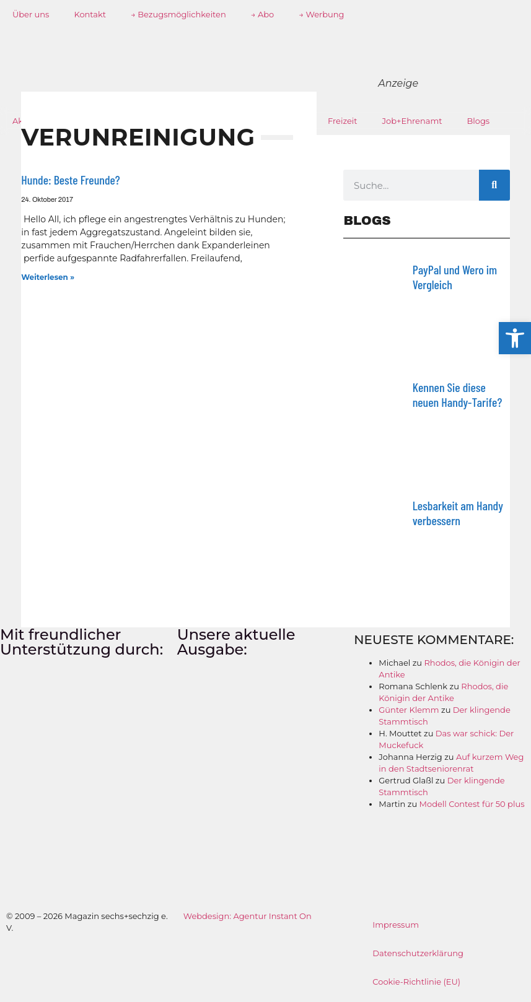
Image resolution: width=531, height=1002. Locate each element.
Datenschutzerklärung (417, 953)
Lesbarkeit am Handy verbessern (458, 513)
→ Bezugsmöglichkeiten (178, 14)
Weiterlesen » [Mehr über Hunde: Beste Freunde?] (47, 277)
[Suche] (494, 185)
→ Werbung (321, 14)
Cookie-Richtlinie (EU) (416, 982)
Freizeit (343, 121)
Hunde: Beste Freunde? (70, 179)
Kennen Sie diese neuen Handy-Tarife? (457, 394)
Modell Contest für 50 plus (472, 804)
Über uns (30, 14)
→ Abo (262, 14)
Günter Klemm (409, 710)
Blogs (478, 121)
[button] (515, 338)
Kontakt (90, 14)
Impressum (395, 925)
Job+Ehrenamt (412, 121)
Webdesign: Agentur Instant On (247, 916)
